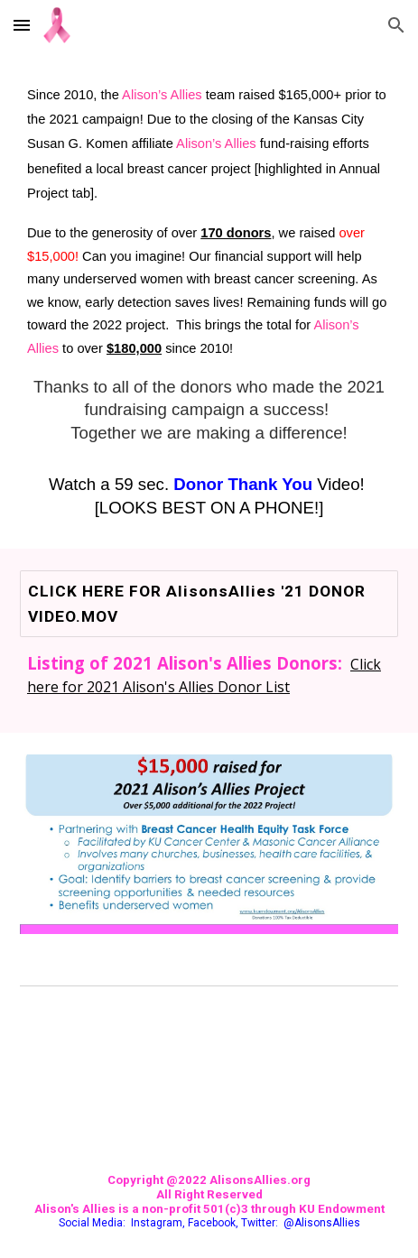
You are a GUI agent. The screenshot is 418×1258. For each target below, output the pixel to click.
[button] (21, 25)
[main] (209, 299)
